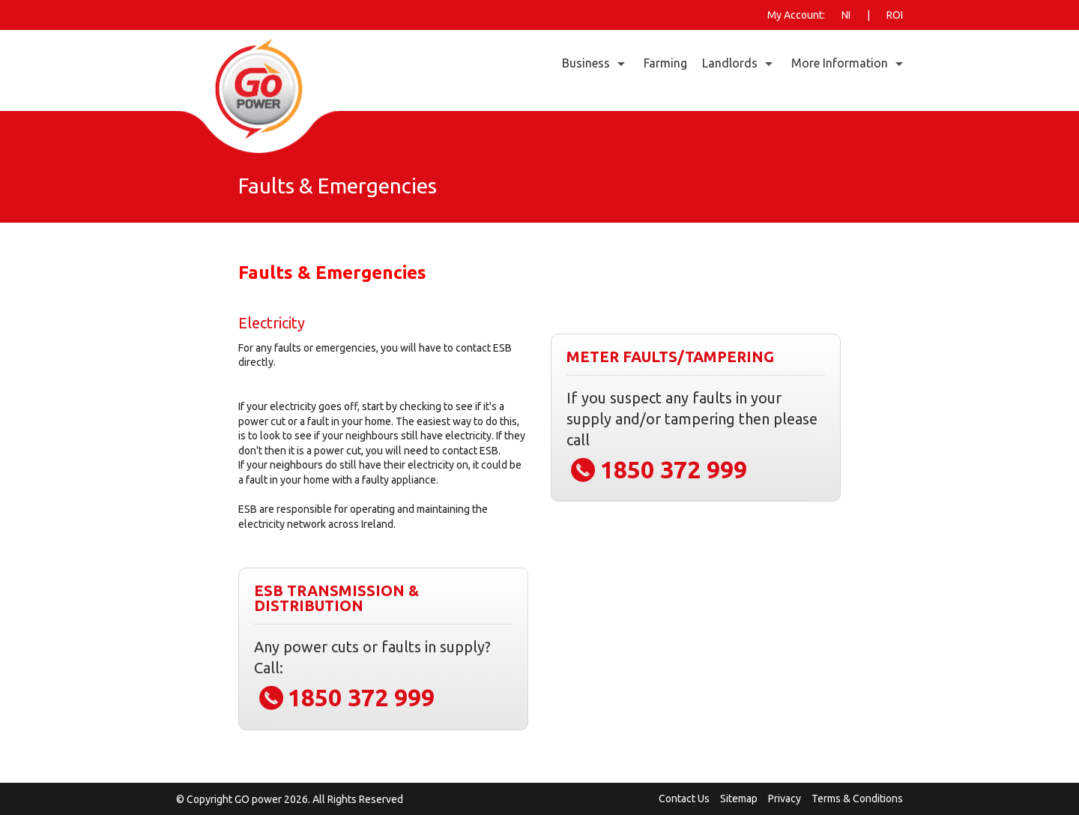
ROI (894, 15)
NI (845, 15)
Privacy (784, 799)
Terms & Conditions (857, 799)
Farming (665, 63)
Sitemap (739, 799)
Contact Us (684, 799)
